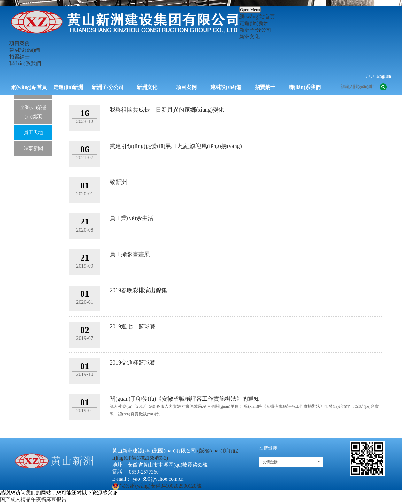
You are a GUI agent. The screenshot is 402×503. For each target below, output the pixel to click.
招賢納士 (19, 56)
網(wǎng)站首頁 (257, 16)
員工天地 (33, 132)
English (383, 76)
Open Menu (250, 9)
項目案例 (19, 43)
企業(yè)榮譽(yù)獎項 (33, 112)
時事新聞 (33, 148)
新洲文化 (249, 36)
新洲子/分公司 (255, 30)
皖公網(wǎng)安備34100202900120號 (160, 486)
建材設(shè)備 (24, 50)
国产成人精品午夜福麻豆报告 (33, 499)
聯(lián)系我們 (25, 63)
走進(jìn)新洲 (254, 23)
